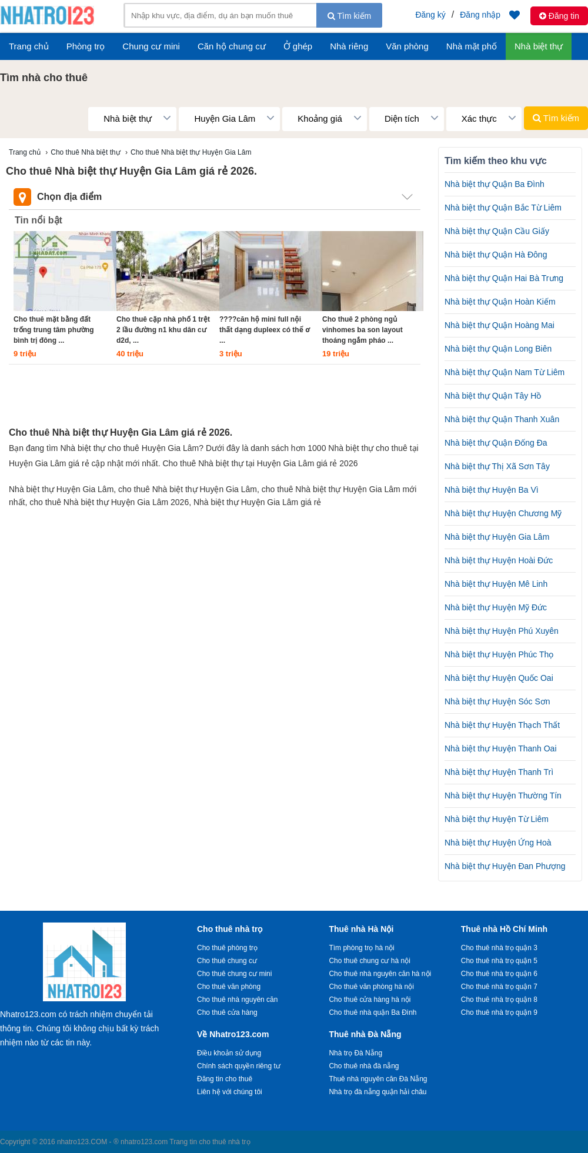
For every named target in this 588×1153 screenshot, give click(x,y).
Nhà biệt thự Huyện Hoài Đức (499, 560)
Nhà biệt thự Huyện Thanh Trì (499, 772)
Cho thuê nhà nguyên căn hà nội (380, 974)
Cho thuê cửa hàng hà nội (369, 999)
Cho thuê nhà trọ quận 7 (499, 986)
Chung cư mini (151, 46)
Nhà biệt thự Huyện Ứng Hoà (498, 842)
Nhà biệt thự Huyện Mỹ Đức (496, 607)
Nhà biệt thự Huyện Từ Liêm (497, 819)
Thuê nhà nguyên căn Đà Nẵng (378, 1079)
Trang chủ (29, 46)
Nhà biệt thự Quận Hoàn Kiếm (500, 301)
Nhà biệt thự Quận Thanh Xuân (502, 419)
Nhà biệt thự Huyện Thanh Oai (501, 748)
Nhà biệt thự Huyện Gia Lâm (497, 537)
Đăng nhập (480, 14)
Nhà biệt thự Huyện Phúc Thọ (499, 654)
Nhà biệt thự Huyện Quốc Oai (499, 678)
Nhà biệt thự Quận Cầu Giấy (497, 231)
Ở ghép (298, 46)
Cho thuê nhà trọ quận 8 (499, 999)
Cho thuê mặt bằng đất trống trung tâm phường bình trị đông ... (54, 330)
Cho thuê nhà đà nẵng (364, 1066)
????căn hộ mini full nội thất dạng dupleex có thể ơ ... (264, 330)
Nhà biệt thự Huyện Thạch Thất (502, 725)
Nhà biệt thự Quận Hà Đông (496, 254)
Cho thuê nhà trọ (229, 929)
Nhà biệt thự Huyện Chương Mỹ (503, 513)
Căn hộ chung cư (232, 46)
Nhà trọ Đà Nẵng (355, 1053)
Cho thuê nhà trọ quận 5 (499, 961)
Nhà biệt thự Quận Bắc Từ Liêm (503, 207)
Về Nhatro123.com (233, 1034)
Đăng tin (559, 16)
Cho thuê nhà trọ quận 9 (499, 1012)
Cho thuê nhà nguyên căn (237, 999)
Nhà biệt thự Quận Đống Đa (496, 442)
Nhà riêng (349, 46)
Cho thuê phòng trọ (227, 948)
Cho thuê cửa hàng (227, 1012)
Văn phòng (407, 46)
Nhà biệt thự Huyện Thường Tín (503, 795)
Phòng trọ (85, 46)
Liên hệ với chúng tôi (229, 1092)
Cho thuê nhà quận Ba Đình (372, 1012)
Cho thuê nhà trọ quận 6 (499, 974)
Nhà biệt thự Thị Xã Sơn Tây (497, 466)
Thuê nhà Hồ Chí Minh (504, 929)
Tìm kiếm (349, 16)
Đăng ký (430, 14)
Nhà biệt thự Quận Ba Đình (494, 184)
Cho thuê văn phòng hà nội (371, 986)
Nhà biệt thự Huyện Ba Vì (492, 489)
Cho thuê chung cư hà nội (369, 961)
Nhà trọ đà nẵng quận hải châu (377, 1092)
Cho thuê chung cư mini (234, 974)
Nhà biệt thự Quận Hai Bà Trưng (504, 278)
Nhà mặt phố (471, 46)
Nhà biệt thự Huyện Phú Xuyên (502, 631)
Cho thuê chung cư (227, 961)
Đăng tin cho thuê (224, 1079)
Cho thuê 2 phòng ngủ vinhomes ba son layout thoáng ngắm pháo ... (362, 330)
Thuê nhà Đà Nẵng (365, 1034)
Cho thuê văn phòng (228, 986)
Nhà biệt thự (538, 46)
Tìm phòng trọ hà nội (361, 948)
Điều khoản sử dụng (229, 1053)
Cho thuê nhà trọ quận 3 (499, 948)
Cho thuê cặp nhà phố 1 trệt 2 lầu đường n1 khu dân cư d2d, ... (163, 330)
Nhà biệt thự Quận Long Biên (498, 348)
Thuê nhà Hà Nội (361, 929)
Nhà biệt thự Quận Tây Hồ (493, 395)
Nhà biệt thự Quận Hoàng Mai (499, 325)
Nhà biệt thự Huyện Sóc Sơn (497, 701)
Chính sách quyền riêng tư (238, 1066)
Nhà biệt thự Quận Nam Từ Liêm (504, 372)
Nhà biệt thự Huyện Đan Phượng (505, 866)
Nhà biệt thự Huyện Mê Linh (496, 584)
